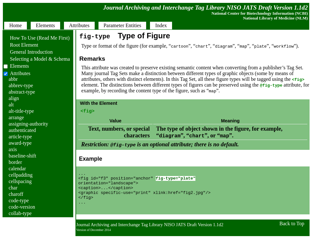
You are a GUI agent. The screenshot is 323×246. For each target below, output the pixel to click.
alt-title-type (21, 111)
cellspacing (20, 181)
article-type (20, 136)
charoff (16, 194)
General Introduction (28, 52)
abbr (13, 79)
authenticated (22, 130)
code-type (19, 200)
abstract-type (22, 92)
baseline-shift (22, 155)
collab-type (20, 213)
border (15, 162)
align (14, 98)
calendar (17, 168)
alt (11, 104)
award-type (20, 143)
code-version (22, 207)
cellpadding (21, 175)
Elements (19, 66)
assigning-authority (28, 124)
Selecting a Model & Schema (37, 59)
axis (13, 149)
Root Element (21, 45)
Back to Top (292, 233)
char (13, 187)
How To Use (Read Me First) (37, 38)
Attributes (20, 73)
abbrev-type (21, 85)
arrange (16, 117)
